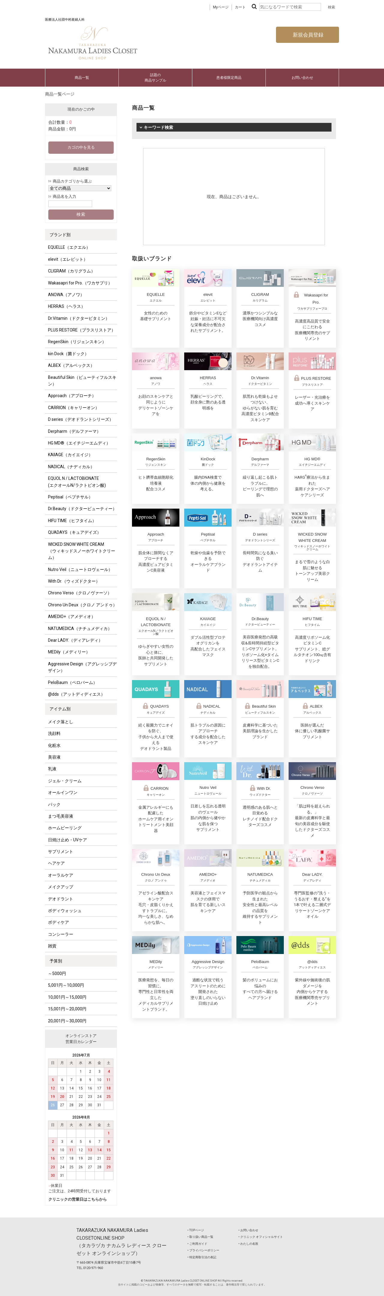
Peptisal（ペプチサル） (70, 497)
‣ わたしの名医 (248, 1243)
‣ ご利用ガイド (197, 1243)
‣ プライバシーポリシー (203, 1250)
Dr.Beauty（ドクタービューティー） (82, 508)
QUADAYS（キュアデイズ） (74, 532)
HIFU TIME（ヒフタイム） (72, 520)
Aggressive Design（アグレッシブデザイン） (82, 667)
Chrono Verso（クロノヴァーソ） (80, 592)
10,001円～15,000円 (67, 997)
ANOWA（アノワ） (66, 294)
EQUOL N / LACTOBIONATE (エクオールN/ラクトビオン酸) (77, 481)
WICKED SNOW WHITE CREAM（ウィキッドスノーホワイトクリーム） (81, 551)
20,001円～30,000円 (67, 1020)
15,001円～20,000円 (67, 1008)
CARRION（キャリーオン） (73, 407)
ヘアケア (56, 863)
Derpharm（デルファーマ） (74, 431)
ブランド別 (60, 234)
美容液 (54, 757)
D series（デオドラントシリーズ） (80, 419)
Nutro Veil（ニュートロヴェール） (80, 569)
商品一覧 (82, 78)
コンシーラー (60, 934)
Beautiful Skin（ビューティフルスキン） (82, 380)
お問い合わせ (302, 78)
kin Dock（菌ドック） (68, 353)
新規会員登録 (307, 35)
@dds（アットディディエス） (76, 694)
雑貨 (52, 946)
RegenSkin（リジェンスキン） (77, 341)
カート (240, 7)
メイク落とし (60, 721)
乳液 (52, 768)
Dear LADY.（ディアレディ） (75, 640)
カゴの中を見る (81, 147)
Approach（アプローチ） (72, 395)
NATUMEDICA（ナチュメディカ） (80, 628)
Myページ (221, 7)
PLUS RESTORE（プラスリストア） (82, 330)
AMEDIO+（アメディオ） (71, 616)
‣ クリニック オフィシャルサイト (260, 1236)
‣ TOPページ (196, 1230)
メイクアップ (60, 886)
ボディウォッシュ (65, 910)
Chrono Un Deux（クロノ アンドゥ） (82, 604)
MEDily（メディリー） (69, 651)
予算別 (56, 961)
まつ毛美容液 (60, 816)
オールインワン (62, 792)
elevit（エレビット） (68, 259)
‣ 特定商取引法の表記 (202, 1257)
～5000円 (57, 973)
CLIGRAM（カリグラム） (71, 271)
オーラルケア (60, 875)
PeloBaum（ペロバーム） (72, 682)
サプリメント (60, 851)
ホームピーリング (65, 827)
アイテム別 (60, 708)
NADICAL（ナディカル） (71, 466)
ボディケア (58, 922)
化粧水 (54, 745)
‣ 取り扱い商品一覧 (200, 1236)
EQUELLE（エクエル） (69, 247)
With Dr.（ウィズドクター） (74, 581)
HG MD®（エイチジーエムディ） (79, 443)
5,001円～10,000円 (66, 985)
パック (54, 804)
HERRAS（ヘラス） (66, 306)
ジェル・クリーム (65, 780)
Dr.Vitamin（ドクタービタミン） (79, 318)
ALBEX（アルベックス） (71, 365)
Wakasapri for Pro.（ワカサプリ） (80, 283)
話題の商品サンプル (155, 77)
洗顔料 (54, 733)
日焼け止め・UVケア (67, 839)
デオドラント (60, 898)
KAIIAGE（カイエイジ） (70, 454)
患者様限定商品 (229, 78)
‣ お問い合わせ (248, 1230)
